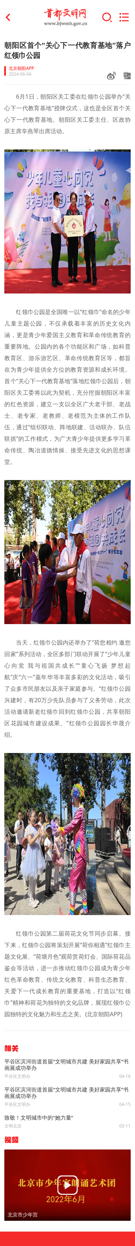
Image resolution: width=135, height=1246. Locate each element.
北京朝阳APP (21, 68)
